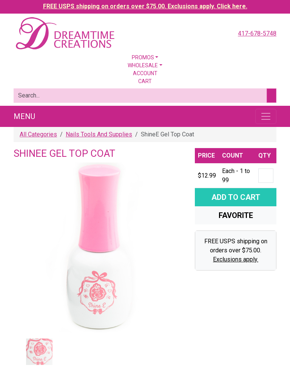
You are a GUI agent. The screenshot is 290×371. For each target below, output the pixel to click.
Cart (145, 81)
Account (145, 73)
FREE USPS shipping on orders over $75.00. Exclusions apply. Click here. (145, 6)
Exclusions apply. (235, 259)
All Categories (38, 134)
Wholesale (143, 65)
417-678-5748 (257, 33)
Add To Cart (235, 197)
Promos (143, 57)
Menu (24, 116)
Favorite (236, 215)
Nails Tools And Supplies (99, 134)
